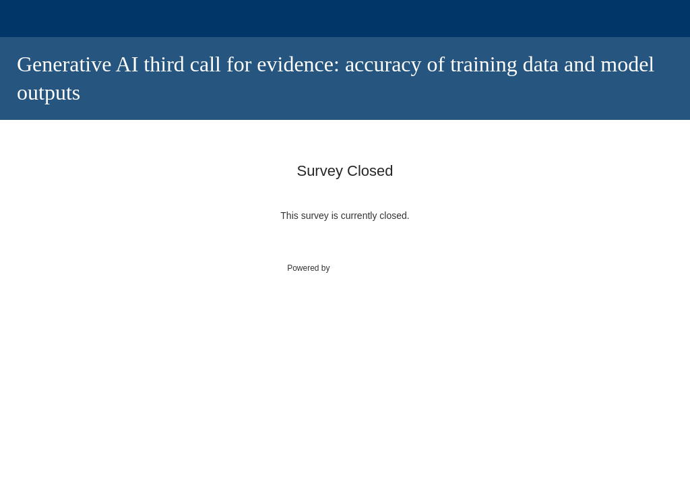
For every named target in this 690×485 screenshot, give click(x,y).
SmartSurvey (369, 267)
